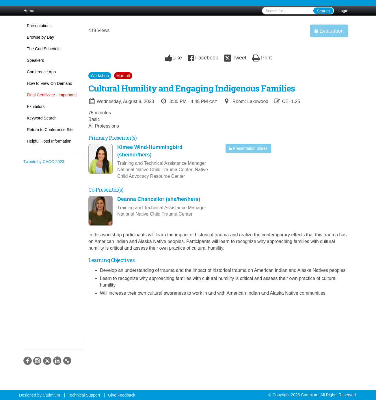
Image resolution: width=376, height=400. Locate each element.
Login (343, 10)
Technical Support (84, 395)
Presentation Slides (248, 148)
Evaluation (329, 31)
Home (28, 10)
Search (323, 11)
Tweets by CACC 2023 (43, 161)
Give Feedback (121, 395)
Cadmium (51, 395)
